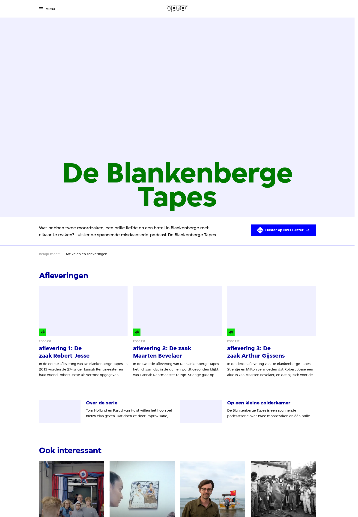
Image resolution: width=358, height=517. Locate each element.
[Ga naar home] (177, 9)
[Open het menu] (47, 9)
